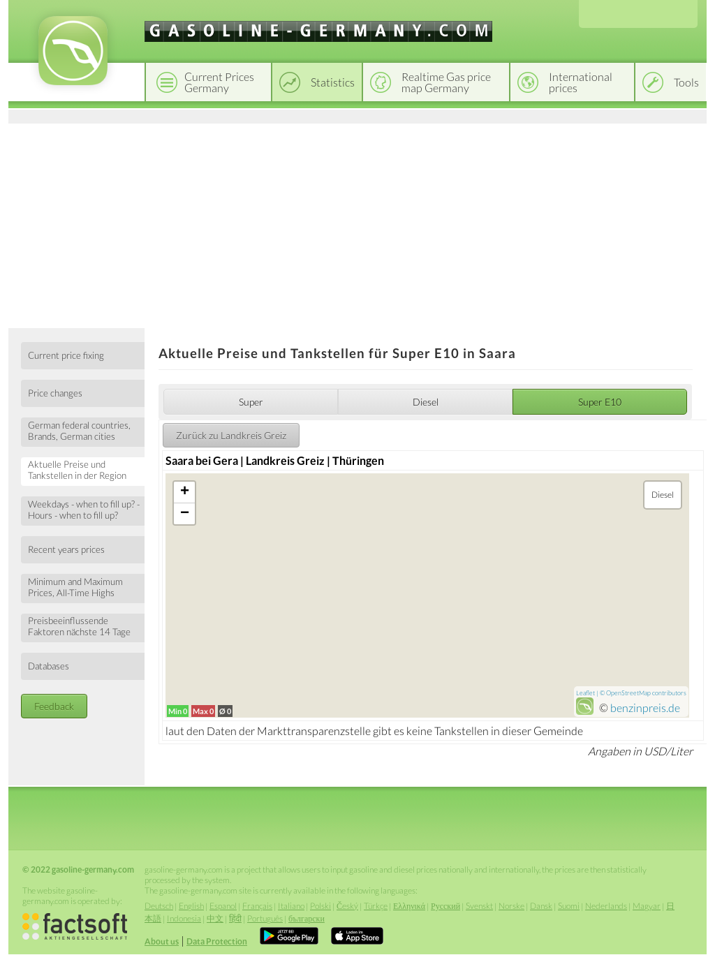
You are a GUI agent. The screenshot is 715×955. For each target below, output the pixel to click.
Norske (511, 906)
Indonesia (184, 918)
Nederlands (606, 906)
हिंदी (235, 918)
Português (265, 918)
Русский (445, 906)
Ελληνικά (409, 906)
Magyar (647, 906)
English (191, 906)
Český (347, 906)
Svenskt (479, 906)
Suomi (569, 906)
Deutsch (159, 906)
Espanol (223, 906)
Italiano (291, 906)
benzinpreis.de (645, 707)
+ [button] (184, 492)
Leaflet (585, 693)
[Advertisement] (357, 223)
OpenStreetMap (628, 693)
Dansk (541, 906)
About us (162, 941)
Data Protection (216, 941)
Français (257, 906)
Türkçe (376, 906)
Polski (320, 906)
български (306, 918)
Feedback (54, 706)
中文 (215, 918)
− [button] (184, 513)
